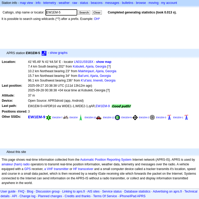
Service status (112, 191)
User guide (8, 191)
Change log (27, 196)
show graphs (58, 53)
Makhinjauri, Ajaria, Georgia (97, 71)
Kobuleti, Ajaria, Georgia (89, 66)
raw (74, 3)
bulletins (127, 3)
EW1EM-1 (178, 117)
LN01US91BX (84, 62)
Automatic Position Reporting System (105, 159)
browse (141, 3)
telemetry (49, 3)
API (14, 196)
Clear (97, 12)
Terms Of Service (105, 196)
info (37, 3)
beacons (96, 3)
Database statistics (137, 191)
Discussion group (48, 191)
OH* (97, 19)
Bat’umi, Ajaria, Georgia (94, 76)
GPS (27, 169)
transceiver (86, 169)
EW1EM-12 (109, 117)
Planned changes (50, 196)
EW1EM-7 (57, 117)
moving (153, 3)
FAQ (21, 191)
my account (169, 3)
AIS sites (93, 191)
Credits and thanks (78, 196)
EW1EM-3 (161, 117)
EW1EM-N (127, 117)
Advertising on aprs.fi (167, 191)
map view (26, 3)
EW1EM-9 (103, 106)
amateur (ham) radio (16, 164)
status (84, 3)
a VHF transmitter (56, 169)
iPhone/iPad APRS (132, 196)
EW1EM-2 (144, 117)
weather (64, 3)
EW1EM (73, 117)
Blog (30, 191)
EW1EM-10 (90, 117)
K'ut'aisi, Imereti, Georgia (98, 80)
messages (112, 3)
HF (75, 169)
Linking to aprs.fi (73, 191)
